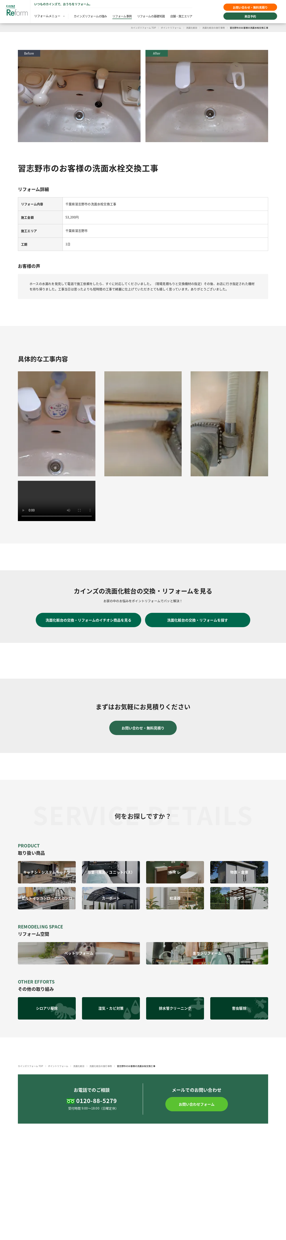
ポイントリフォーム (171, 27)
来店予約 (250, 16)
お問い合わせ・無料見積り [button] (143, 728)
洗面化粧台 (191, 27)
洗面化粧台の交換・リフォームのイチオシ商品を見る (88, 620)
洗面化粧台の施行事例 (213, 27)
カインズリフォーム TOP (143, 27)
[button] (196, 1104)
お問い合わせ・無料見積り (250, 7)
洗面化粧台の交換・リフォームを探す (197, 620)
